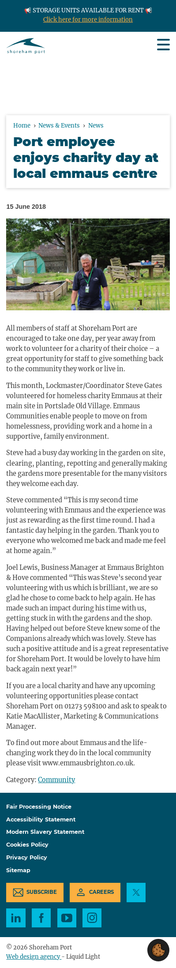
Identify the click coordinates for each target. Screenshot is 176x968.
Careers (101, 892)
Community (56, 780)
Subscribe (41, 892)
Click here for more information (88, 19)
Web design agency (33, 956)
